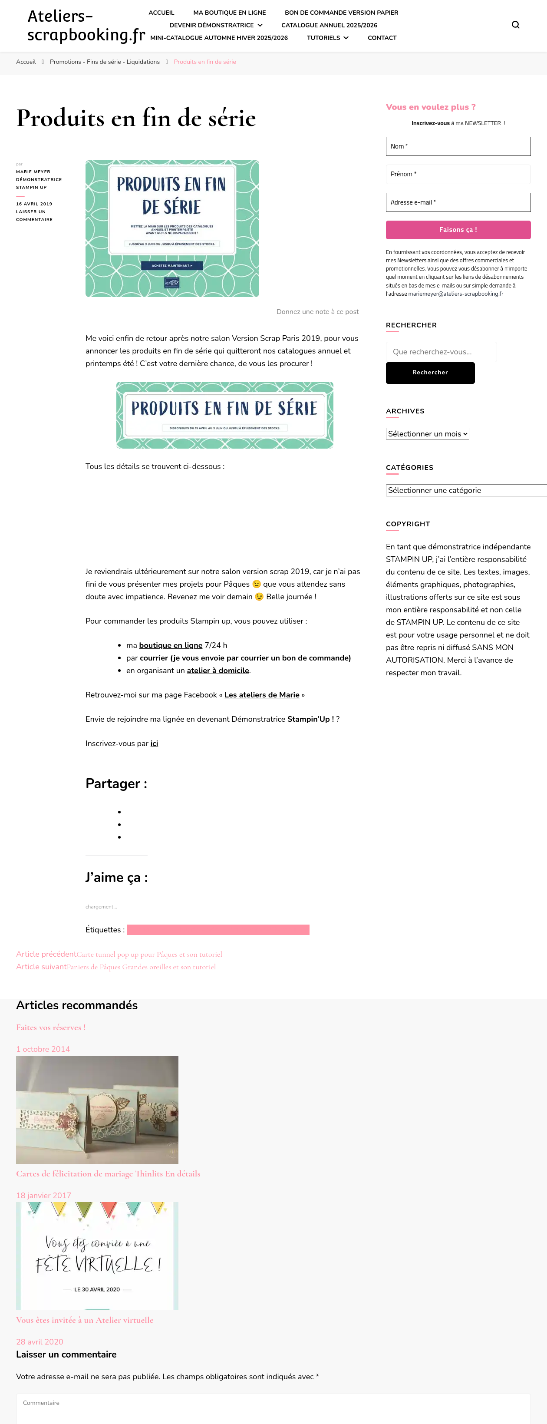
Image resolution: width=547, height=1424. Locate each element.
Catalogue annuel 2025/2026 (329, 25)
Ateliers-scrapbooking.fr (86, 25)
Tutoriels (323, 38)
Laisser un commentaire (44, 216)
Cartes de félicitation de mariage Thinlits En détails (108, 1173)
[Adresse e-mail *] (458, 202)
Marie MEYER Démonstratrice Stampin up (39, 180)
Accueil (161, 13)
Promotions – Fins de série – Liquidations (198, 930)
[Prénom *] (458, 174)
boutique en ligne (171, 645)
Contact (382, 38)
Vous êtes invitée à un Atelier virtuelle (84, 1320)
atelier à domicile (218, 670)
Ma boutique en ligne (229, 13)
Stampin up (289, 930)
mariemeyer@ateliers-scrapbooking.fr (456, 294)
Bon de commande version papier (341, 13)
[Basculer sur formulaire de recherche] (516, 25)
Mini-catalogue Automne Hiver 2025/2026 (219, 38)
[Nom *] (458, 146)
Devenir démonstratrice (212, 25)
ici (154, 743)
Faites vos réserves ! (51, 1027)
